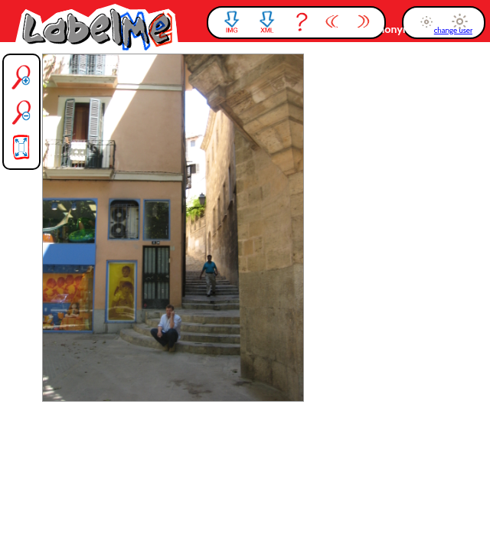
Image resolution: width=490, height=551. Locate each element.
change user (453, 30)
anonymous (402, 29)
